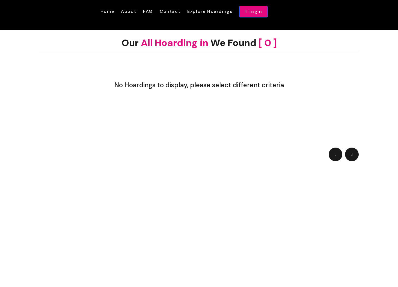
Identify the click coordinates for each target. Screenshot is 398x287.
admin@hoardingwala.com (214, 206)
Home (107, 11)
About (128, 11)
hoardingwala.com (203, 266)
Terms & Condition (112, 229)
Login (253, 12)
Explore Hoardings (209, 11)
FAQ (148, 11)
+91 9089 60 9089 (112, 220)
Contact (170, 11)
